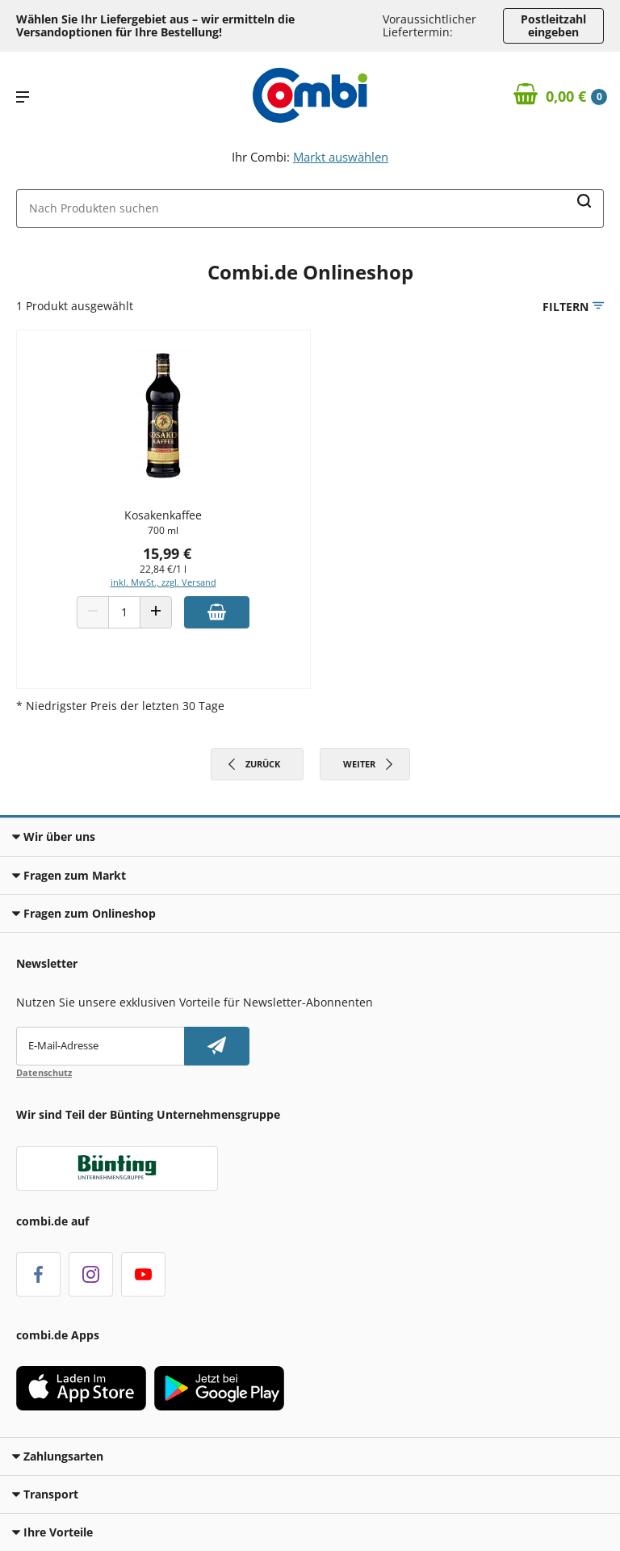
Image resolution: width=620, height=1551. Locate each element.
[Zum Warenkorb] (560, 97)
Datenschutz (44, 1072)
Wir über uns (53, 836)
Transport (45, 1494)
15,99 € (167, 553)
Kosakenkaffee (163, 515)
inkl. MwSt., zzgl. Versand (163, 582)
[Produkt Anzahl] (124, 612)
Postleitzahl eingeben (553, 25)
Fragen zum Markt (69, 875)
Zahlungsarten (57, 1456)
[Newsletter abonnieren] (216, 1046)
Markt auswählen (340, 157)
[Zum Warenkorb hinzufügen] (216, 612)
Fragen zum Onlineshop (84, 913)
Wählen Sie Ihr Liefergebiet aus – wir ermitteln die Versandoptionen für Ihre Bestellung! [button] (155, 25)
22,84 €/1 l (163, 569)
